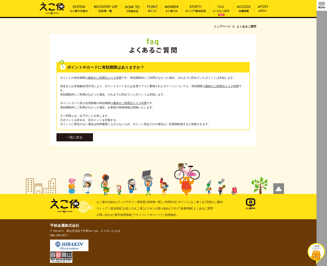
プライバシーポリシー (147, 214)
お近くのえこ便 (133, 208)
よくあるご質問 (203, 208)
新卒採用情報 (123, 214)
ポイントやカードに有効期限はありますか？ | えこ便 (52, 8)
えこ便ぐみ (198, 202)
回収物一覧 (154, 202)
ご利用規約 (169, 214)
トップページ (222, 26)
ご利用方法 (169, 202)
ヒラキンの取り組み (156, 208)
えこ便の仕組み (106, 202)
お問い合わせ (104, 214)
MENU (321, 5)
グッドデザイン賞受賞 (131, 202)
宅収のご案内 (214, 202)
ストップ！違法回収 (109, 208)
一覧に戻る (75, 137)
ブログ (175, 208)
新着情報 (186, 208)
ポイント (183, 202)
